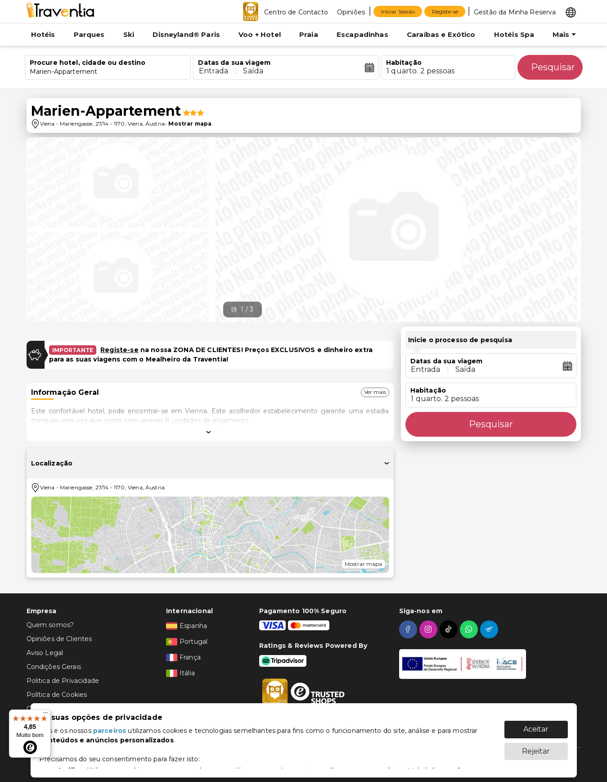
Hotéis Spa (514, 34)
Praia (308, 34)
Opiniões (351, 12)
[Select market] (571, 11)
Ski (128, 34)
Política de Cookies (57, 695)
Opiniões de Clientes (59, 639)
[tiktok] (450, 629)
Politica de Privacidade (63, 681)
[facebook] (409, 629)
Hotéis (43, 34)
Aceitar (536, 724)
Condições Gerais (54, 667)
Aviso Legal (45, 653)
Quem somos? (50, 625)
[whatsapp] (470, 629)
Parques (89, 34)
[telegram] (490, 629)
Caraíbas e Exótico (441, 34)
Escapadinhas (362, 34)
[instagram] (429, 629)
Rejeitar (536, 746)
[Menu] (45, 715)
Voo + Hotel (259, 34)
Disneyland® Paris (186, 34)
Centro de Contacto (296, 12)
